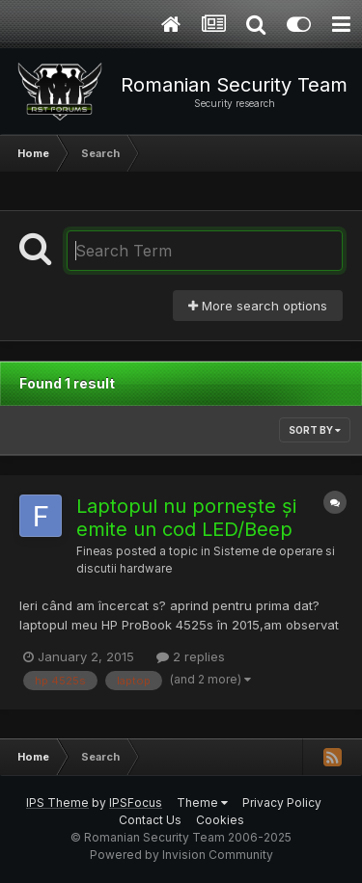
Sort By (315, 430)
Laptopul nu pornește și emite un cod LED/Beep (186, 518)
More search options (257, 305)
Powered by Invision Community (181, 854)
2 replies (190, 656)
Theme (202, 802)
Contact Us (150, 820)
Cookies (220, 820)
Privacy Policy (281, 802)
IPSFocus (135, 802)
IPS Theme (57, 802)
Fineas (94, 551)
